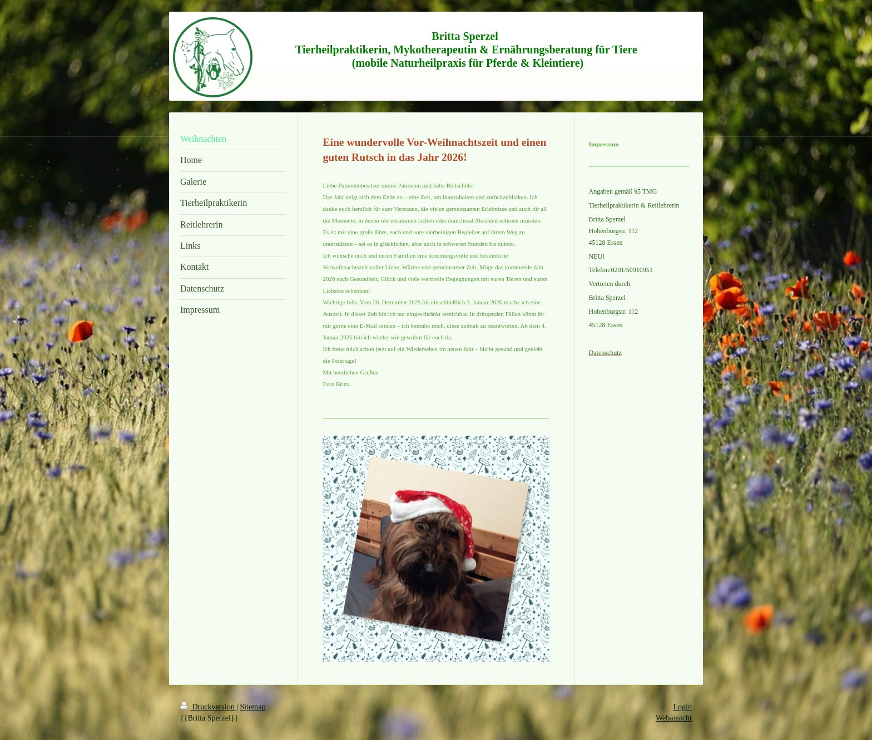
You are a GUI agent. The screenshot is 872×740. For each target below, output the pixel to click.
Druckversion (208, 707)
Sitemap (253, 707)
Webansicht (674, 718)
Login (682, 707)
